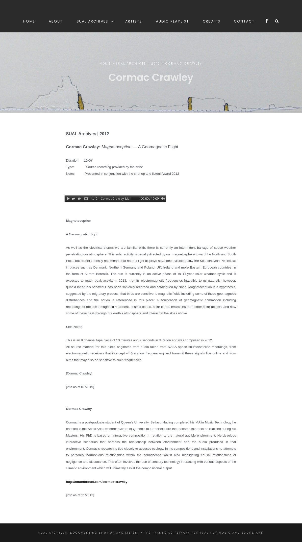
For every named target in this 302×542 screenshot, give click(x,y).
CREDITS (211, 21)
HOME (29, 21)
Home (105, 63)
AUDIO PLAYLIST (172, 21)
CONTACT (244, 21)
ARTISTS (133, 21)
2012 (155, 63)
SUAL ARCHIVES (95, 21)
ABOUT (56, 21)
